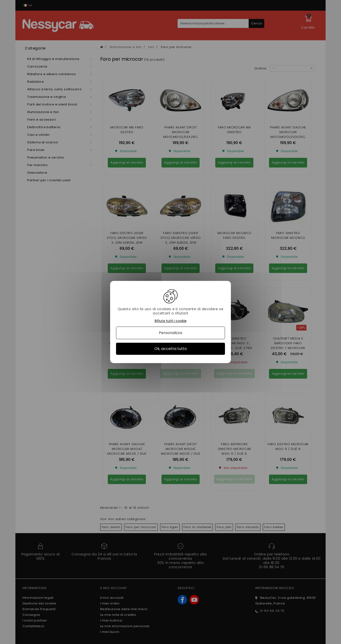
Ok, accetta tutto (170, 348)
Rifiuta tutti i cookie (171, 321)
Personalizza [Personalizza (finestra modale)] (170, 333)
